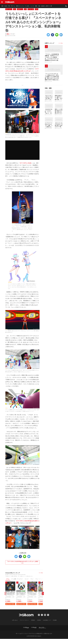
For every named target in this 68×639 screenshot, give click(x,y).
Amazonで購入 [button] (10, 604)
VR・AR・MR (30, 9)
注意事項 (38, 620)
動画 (48, 1)
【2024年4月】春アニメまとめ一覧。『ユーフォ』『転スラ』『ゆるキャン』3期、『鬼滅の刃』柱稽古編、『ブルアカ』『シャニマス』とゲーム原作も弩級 (48, 111)
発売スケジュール (33, 1)
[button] (43, 593)
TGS (14, 9)
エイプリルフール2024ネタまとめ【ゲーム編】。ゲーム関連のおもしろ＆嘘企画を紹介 (48, 125)
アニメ (32, 578)
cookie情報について (45, 620)
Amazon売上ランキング (12, 573)
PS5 (23, 1)
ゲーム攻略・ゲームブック (17, 578)
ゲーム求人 (40, 1)
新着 (17, 1)
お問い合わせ (16, 620)
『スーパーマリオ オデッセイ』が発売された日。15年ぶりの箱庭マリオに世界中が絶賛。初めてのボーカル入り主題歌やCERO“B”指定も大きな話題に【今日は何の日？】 (52, 77)
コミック (26, 578)
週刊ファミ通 (60, 1)
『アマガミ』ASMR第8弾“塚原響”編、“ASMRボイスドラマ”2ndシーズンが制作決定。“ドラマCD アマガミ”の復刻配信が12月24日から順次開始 (52, 57)
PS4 (25, 9)
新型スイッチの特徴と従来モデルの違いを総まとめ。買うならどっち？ (58, 111)
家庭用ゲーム (20, 9)
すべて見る (41, 572)
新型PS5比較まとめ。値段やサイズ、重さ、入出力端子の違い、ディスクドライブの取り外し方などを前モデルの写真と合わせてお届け (58, 97)
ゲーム (7, 578)
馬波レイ (9, 34)
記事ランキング (49, 43)
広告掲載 (52, 620)
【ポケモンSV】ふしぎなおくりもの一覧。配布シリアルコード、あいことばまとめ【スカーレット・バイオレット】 (49, 97)
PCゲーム (27, 1)
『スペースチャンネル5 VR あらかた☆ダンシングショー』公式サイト (22, 562)
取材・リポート (9, 9)
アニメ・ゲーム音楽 (39, 578)
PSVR (36, 9)
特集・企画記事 (54, 1)
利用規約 (33, 620)
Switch (20, 1)
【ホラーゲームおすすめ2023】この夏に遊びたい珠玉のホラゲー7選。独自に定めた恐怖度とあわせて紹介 (59, 125)
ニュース (45, 1)
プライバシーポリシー (25, 620)
